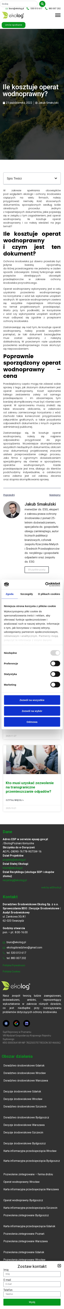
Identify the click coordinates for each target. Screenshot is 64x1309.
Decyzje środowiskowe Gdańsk (22, 1091)
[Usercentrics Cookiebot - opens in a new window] (45, 584)
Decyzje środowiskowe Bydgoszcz (24, 1143)
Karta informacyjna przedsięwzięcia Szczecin (30, 1207)
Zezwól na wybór (32, 710)
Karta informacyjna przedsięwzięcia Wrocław (29, 1151)
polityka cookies (11, 971)
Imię (6, 1270)
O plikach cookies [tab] (49, 593)
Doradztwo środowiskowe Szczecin (25, 1106)
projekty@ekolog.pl (14, 859)
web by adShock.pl (51, 887)
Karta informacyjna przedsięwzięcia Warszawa (31, 1189)
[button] (55, 178)
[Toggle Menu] (58, 15)
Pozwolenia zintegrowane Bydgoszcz (26, 1215)
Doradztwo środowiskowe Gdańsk (24, 1065)
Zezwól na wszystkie (32, 699)
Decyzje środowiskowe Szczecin (23, 1132)
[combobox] (19, 4)
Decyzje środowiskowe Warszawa (24, 1125)
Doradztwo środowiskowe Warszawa (25, 1080)
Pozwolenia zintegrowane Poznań (23, 1233)
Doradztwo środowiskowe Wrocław (24, 1073)
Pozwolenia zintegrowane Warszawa (25, 1241)
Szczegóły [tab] (26, 593)
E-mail (7, 1280)
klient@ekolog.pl (13, 868)
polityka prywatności (14, 965)
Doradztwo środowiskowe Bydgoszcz (26, 1117)
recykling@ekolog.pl (15, 880)
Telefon (7, 1290)
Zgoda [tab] (9, 593)
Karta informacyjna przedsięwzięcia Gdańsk (29, 1226)
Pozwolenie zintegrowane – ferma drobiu (28, 1174)
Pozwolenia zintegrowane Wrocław (24, 1259)
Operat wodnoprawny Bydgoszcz (23, 1200)
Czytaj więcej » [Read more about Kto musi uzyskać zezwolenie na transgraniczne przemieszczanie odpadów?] (15, 800)
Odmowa (32, 721)
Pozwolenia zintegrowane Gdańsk (23, 1252)
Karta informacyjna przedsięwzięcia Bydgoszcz (31, 1160)
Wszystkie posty (36, 569)
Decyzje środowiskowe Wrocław (22, 1099)
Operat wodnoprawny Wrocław (21, 1181)
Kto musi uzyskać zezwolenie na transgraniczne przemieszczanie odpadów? (30, 787)
